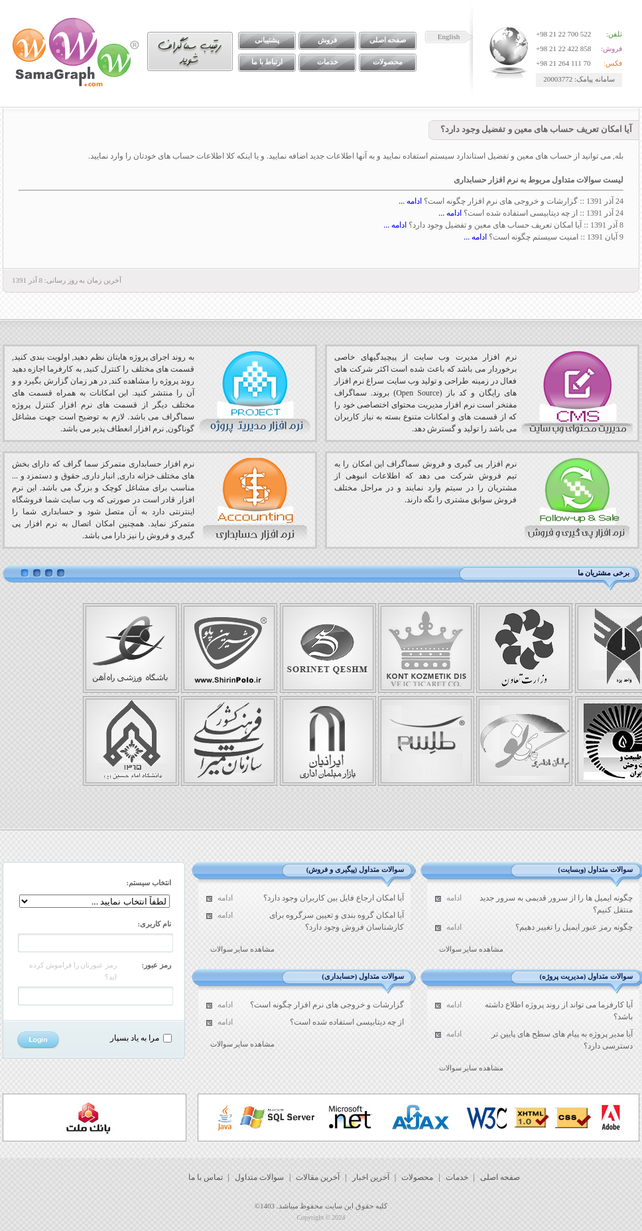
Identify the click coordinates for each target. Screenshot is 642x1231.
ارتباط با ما (267, 62)
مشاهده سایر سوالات (471, 949)
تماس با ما (205, 1177)
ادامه (454, 898)
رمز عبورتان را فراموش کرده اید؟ (73, 971)
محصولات (388, 62)
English (449, 36)
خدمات (327, 62)
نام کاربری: (154, 924)
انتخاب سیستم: (149, 883)
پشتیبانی (267, 40)
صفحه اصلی (388, 40)
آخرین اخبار (370, 1177)
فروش (327, 40)
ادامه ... (410, 201)
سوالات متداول (259, 1177)
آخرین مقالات (318, 1177)
